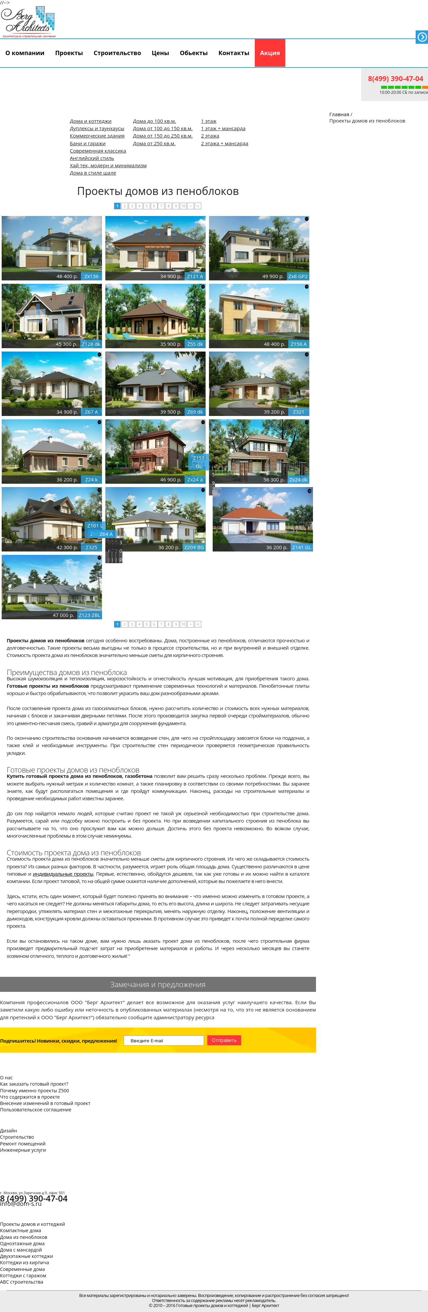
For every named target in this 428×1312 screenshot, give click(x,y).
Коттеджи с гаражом (23, 1275)
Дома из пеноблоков (23, 1237)
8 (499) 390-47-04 (34, 1198)
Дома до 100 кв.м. (154, 121)
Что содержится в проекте (30, 1097)
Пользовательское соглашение (35, 1109)
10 (183, 206)
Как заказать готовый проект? (34, 1084)
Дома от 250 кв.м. (154, 143)
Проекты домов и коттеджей (32, 1224)
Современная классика (98, 150)
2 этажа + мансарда (224, 143)
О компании (24, 53)
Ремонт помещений (22, 1143)
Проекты (69, 53)
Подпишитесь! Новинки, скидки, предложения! (58, 1040)
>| (198, 206)
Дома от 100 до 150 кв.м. (163, 128)
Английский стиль (92, 158)
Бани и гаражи (88, 143)
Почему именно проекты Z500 (34, 1090)
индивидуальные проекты (63, 873)
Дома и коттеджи (90, 121)
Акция (270, 53)
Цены (160, 53)
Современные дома (22, 1269)
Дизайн (8, 1130)
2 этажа (210, 135)
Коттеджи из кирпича (24, 1262)
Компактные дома (20, 1230)
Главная (339, 114)
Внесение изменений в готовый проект (45, 1103)
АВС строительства (21, 1282)
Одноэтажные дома (22, 1243)
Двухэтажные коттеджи (26, 1256)
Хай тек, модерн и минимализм (108, 165)
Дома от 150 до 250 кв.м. (163, 135)
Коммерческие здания (97, 135)
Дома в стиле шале (93, 172)
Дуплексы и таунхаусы (97, 128)
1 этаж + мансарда (223, 128)
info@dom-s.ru (21, 1203)
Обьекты (194, 53)
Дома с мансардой (21, 1250)
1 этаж (208, 121)
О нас (6, 1077)
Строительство (117, 53)
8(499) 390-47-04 (395, 78)
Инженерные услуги (23, 1150)
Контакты (233, 53)
